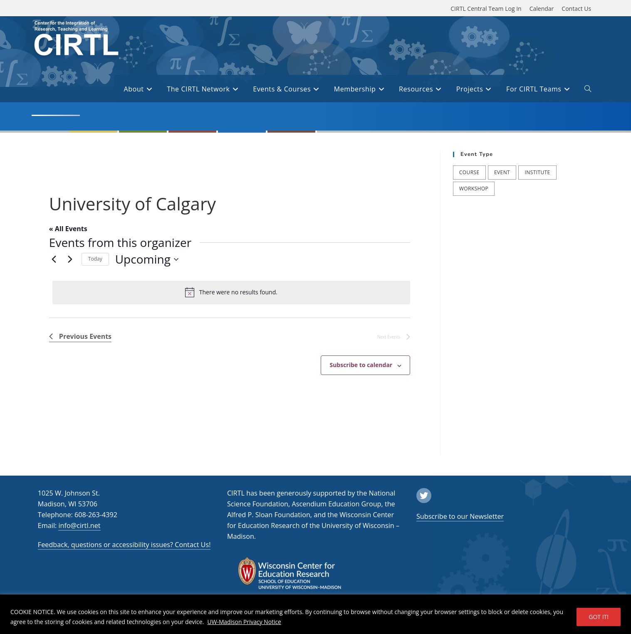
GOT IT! (599, 617)
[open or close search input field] (587, 90)
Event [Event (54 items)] (502, 172)
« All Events (68, 228)
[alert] (231, 292)
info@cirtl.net (79, 525)
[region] (315, 614)
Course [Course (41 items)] (469, 172)
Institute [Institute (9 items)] (537, 172)
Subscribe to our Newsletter (460, 516)
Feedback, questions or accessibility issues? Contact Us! (124, 544)
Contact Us (576, 8)
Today (95, 258)
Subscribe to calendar (360, 365)
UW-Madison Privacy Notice (245, 622)
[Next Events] (70, 259)
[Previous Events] (54, 259)
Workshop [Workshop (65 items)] (473, 188)
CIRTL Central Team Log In (485, 8)
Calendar (542, 8)
